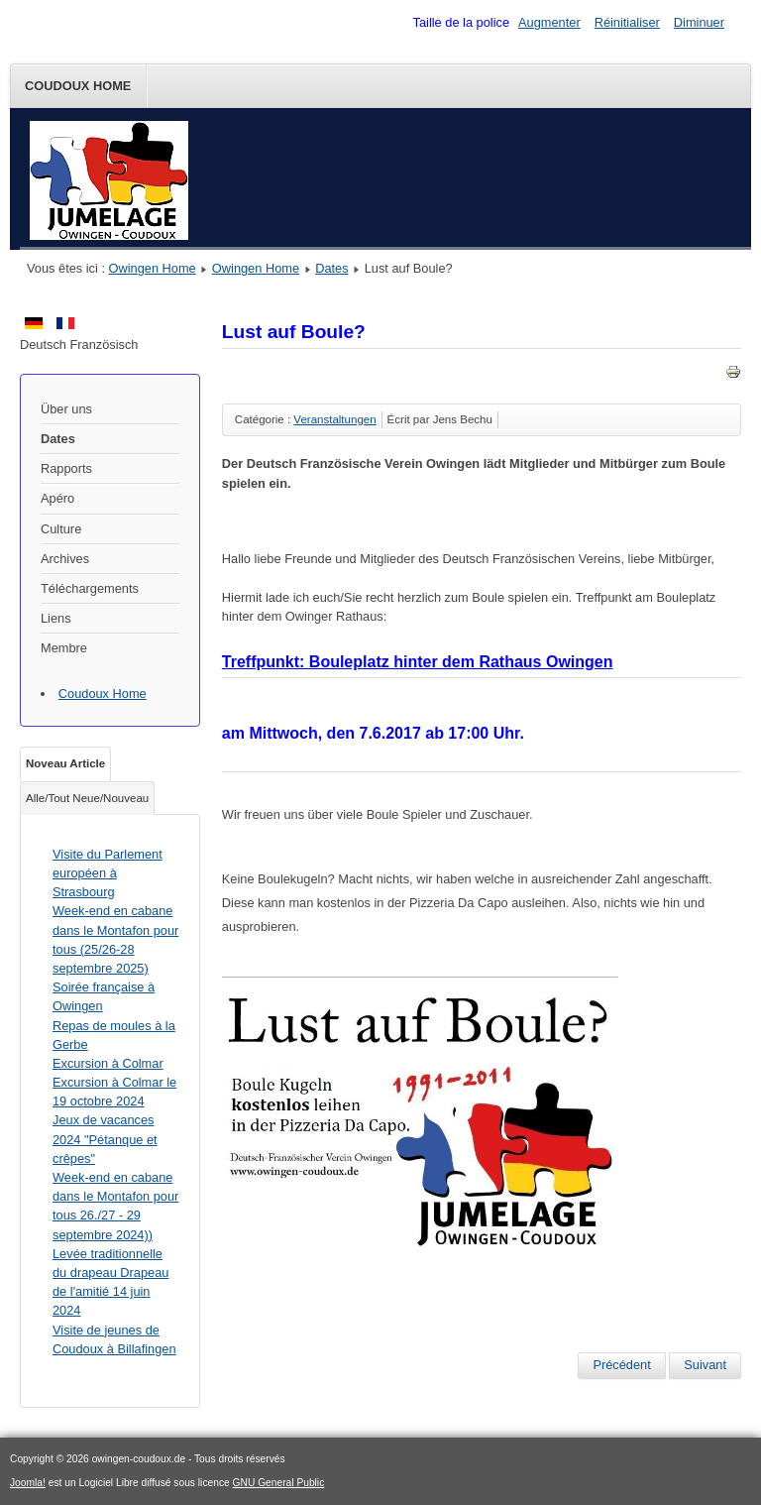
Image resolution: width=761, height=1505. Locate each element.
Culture (61, 528)
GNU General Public (279, 1482)
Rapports (66, 468)
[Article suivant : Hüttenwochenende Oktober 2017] (705, 1365)
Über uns (66, 409)
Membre (64, 647)
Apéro (57, 498)
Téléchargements (90, 588)
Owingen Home (152, 268)
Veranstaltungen (334, 419)
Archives (65, 558)
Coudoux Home (78, 85)
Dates (331, 268)
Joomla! (28, 1482)
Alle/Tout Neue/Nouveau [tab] (87, 798)
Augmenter (549, 22)
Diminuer (699, 22)
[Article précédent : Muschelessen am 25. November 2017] (621, 1365)
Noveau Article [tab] (65, 763)
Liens (56, 618)
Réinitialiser (627, 22)
